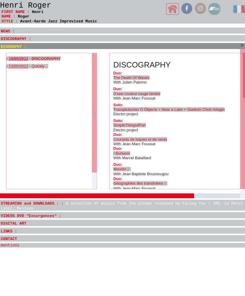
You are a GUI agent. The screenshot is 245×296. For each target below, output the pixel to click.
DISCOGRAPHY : (16, 39)
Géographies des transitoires (138, 183)
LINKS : (9, 231)
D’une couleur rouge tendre (136, 93)
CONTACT (9, 239)
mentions (10, 245)
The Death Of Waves (131, 77)
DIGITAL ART (13, 223)
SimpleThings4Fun (129, 125)
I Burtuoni (121, 153)
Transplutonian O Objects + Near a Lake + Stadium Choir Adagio (169, 109)
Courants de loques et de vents (140, 139)
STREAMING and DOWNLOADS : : (122, 205)
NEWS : (8, 31)
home (172, 9)
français (238, 9)
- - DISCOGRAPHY (33, 58)
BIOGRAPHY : (13, 46)
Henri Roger (25, 5)
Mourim (119, 169)
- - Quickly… (27, 66)
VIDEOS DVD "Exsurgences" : (31, 216)
